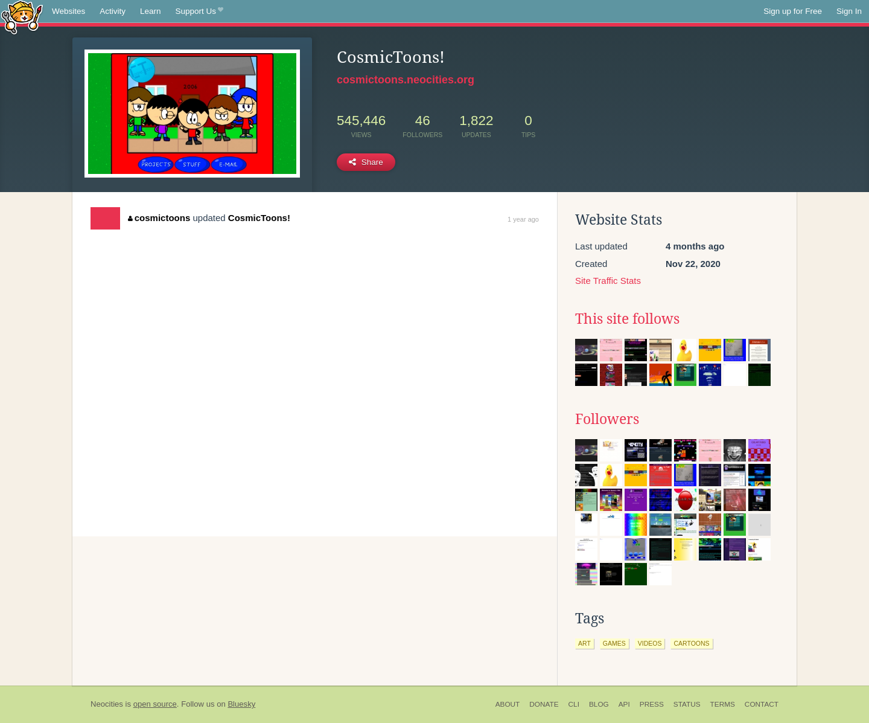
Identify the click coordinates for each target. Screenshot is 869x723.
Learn (150, 11)
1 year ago (523, 219)
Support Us (199, 11)
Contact (761, 704)
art (584, 643)
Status (687, 704)
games (614, 643)
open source (155, 704)
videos (650, 643)
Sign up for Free (792, 11)
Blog (599, 704)
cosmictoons (159, 218)
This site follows (627, 319)
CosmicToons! (259, 218)
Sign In (849, 11)
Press (652, 704)
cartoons (691, 643)
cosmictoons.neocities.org (405, 80)
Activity (113, 11)
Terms (722, 704)
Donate (543, 704)
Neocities (107, 704)
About (507, 704)
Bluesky (241, 704)
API (624, 704)
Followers (607, 419)
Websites (68, 11)
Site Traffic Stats (608, 280)
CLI (573, 704)
